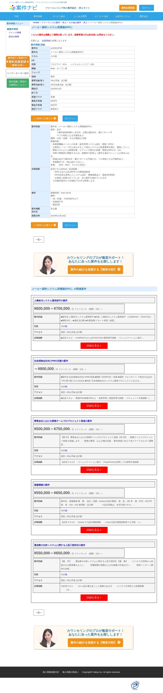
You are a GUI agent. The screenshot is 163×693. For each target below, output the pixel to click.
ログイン (146, 8)
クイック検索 (15, 32)
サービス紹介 (59, 16)
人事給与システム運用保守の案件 (50, 300)
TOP (16, 16)
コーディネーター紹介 (18, 73)
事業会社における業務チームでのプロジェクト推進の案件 (63, 421)
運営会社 (144, 16)
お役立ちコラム (122, 16)
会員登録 (45, 40)
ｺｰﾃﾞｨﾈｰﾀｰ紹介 (101, 16)
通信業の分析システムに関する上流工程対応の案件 (59, 545)
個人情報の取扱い (70, 672)
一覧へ (38, 239)
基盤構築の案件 (42, 485)
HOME (36, 22)
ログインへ (70, 118)
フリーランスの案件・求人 (54, 22)
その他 (64, 326)
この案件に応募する (44, 118)
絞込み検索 (14, 36)
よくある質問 (80, 16)
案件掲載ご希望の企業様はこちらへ (18, 83)
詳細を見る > (94, 345)
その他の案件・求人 (78, 22)
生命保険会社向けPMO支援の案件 (51, 361)
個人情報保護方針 (51, 672)
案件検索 (38, 16)
